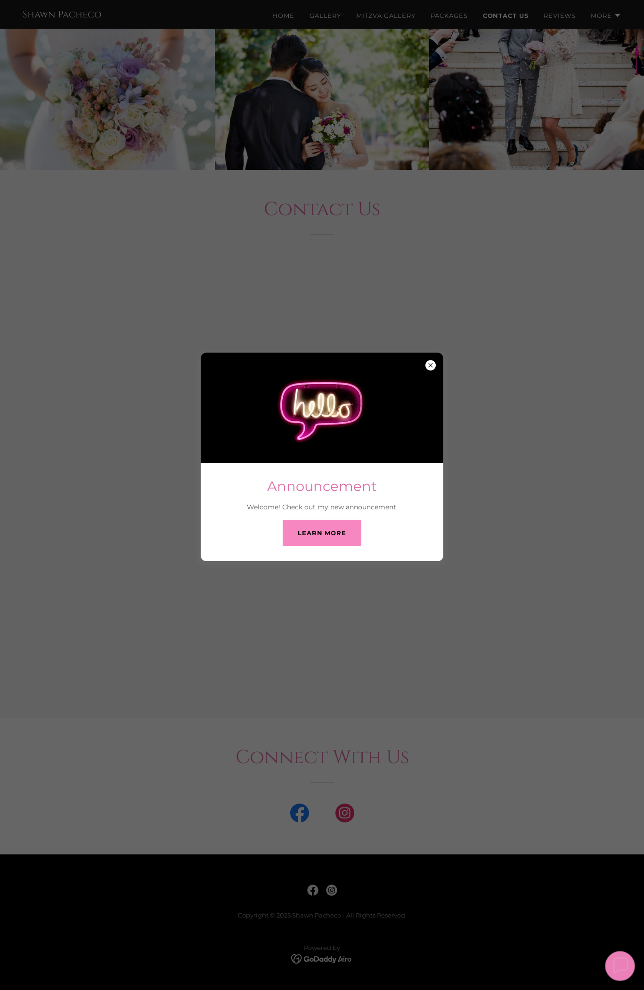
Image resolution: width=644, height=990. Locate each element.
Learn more (322, 533)
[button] (620, 966)
